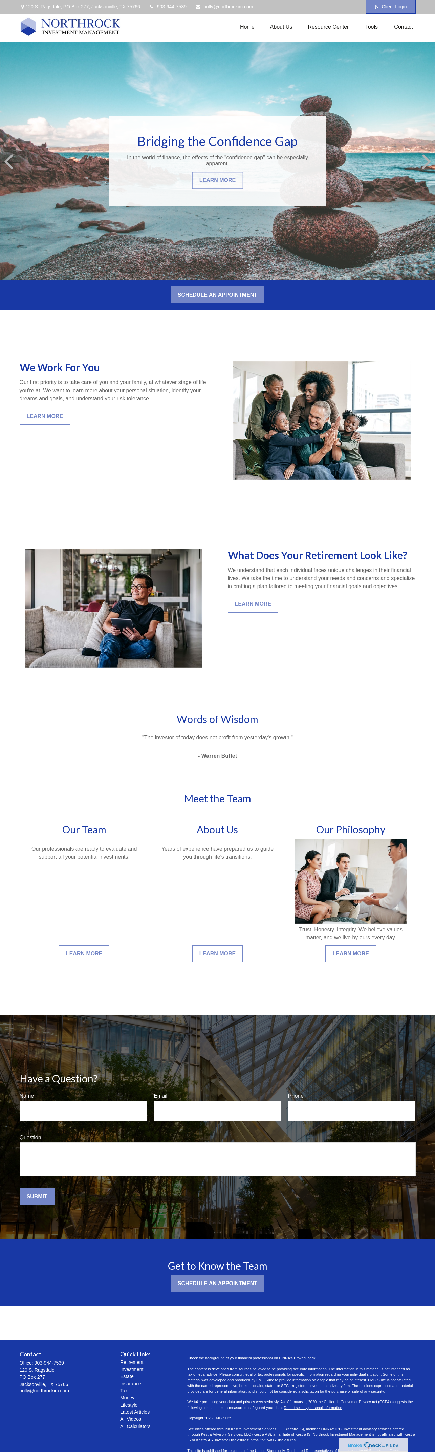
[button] (247, 27)
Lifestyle (128, 1405)
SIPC (337, 1429)
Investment (131, 1369)
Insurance (130, 1383)
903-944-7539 (168, 6)
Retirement (131, 1362)
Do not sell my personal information (313, 1408)
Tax (124, 1390)
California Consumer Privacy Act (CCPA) (357, 1402)
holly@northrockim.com (224, 6)
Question (30, 1137)
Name (27, 1096)
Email (160, 1096)
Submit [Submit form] (37, 1196)
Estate (127, 1376)
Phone (296, 1096)
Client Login (391, 7)
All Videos (130, 1419)
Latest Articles (135, 1412)
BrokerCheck (305, 1358)
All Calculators (135, 1426)
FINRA (326, 1429)
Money (127, 1397)
